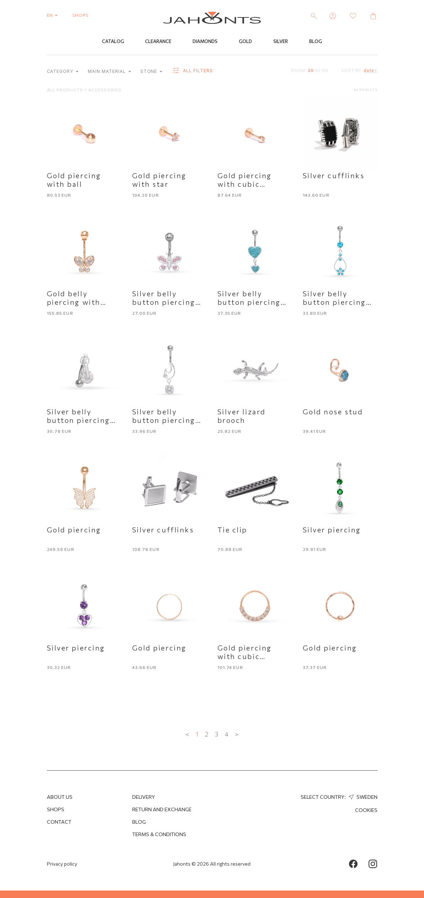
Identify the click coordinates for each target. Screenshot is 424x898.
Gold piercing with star (159, 179)
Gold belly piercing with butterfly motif (77, 302)
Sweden (362, 797)
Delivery (143, 797)
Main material (109, 71)
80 (325, 70)
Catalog (113, 41)
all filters (192, 71)
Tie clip (232, 530)
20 (311, 70)
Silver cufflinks (334, 175)
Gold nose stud (333, 412)
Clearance (158, 41)
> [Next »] (236, 734)
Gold (245, 41)
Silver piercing (332, 530)
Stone (151, 71)
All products (65, 89)
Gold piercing (74, 530)
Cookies (366, 810)
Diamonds (205, 41)
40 (318, 70)
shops (80, 14)
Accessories (105, 89)
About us (60, 797)
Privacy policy (62, 864)
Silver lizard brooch (242, 416)
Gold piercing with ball (74, 179)
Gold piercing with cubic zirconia (245, 184)
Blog (315, 41)
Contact (59, 822)
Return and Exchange (162, 809)
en (54, 14)
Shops (55, 809)
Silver (280, 41)
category (63, 71)
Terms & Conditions (159, 834)
